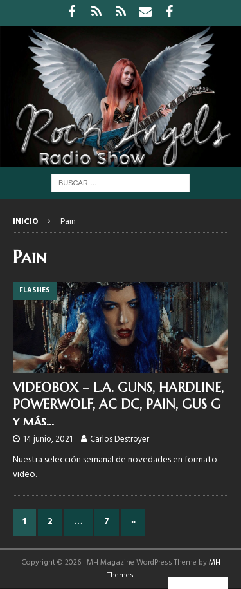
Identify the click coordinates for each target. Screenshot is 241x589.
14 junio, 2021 (48, 439)
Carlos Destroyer (119, 439)
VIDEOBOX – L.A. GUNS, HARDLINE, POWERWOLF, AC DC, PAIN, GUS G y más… (118, 404)
